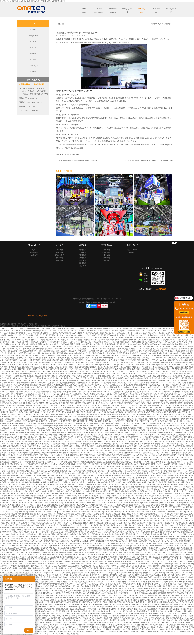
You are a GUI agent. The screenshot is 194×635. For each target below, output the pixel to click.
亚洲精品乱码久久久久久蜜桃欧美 (74, 328)
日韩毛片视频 (145, 444)
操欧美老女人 (84, 629)
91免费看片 (128, 622)
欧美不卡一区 (63, 398)
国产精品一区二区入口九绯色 (10, 503)
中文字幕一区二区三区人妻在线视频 (154, 557)
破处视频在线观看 (80, 568)
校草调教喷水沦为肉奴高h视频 (180, 401)
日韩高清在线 (17, 546)
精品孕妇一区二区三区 (86, 473)
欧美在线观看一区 (125, 480)
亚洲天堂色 (88, 570)
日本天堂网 (118, 396)
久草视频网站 (113, 557)
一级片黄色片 (95, 527)
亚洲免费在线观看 (61, 478)
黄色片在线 (144, 437)
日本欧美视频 (183, 417)
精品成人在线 (172, 616)
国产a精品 (129, 460)
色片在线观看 (86, 489)
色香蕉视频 (95, 491)
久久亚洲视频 (25, 444)
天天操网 (11, 432)
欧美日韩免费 (9, 367)
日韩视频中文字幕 (132, 421)
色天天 (92, 629)
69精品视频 (39, 439)
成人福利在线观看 (24, 514)
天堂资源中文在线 (116, 570)
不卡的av (31, 439)
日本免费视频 (168, 441)
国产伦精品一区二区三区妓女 (147, 439)
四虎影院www (40, 552)
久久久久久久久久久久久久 (138, 387)
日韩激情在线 (113, 552)
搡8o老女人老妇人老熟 (45, 446)
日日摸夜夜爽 (12, 337)
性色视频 (13, 344)
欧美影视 (92, 498)
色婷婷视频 (70, 383)
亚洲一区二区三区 (75, 518)
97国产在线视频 (175, 500)
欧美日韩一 (46, 532)
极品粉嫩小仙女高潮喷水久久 (47, 453)
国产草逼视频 (120, 437)
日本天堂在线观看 (85, 566)
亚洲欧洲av (29, 432)
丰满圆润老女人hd (28, 387)
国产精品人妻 (123, 349)
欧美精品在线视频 (6, 365)
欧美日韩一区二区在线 (110, 595)
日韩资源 (140, 525)
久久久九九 (174, 541)
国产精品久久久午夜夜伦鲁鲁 (32, 503)
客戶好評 (33, 42)
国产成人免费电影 (118, 613)
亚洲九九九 (119, 355)
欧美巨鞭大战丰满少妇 (107, 358)
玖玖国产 (182, 484)
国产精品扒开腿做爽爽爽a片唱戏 (141, 577)
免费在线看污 (119, 607)
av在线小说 (19, 392)
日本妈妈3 (165, 541)
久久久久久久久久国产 (145, 484)
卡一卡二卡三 (149, 521)
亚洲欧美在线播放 (90, 340)
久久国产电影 (176, 392)
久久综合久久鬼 (22, 342)
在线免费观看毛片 (72, 607)
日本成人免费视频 (102, 620)
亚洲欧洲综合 (78, 523)
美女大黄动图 (186, 505)
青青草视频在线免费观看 (54, 417)
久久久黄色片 (131, 586)
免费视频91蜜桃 (105, 516)
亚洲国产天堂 (88, 376)
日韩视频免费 (102, 340)
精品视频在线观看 (180, 611)
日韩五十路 (5, 444)
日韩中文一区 (45, 342)
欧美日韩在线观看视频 (57, 396)
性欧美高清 (88, 367)
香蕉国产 (3, 355)
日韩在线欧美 (85, 491)
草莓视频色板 (114, 598)
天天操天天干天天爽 (117, 496)
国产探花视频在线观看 (65, 344)
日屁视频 (187, 403)
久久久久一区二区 (32, 408)
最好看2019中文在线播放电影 (152, 498)
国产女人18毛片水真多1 (182, 394)
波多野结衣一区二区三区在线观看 (99, 455)
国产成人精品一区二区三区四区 (154, 478)
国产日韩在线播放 (78, 412)
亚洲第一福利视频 (58, 493)
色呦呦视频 (157, 577)
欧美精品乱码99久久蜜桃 (18, 371)
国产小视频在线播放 (7, 358)
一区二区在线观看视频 (162, 392)
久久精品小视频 (177, 432)
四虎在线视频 (177, 466)
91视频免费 (111, 457)
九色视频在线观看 (78, 466)
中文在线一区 (182, 491)
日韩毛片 (47, 541)
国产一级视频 (64, 507)
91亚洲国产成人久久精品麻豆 (59, 346)
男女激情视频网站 (160, 484)
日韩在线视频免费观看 (88, 462)
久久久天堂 (131, 380)
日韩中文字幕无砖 (146, 441)
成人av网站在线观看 (34, 534)
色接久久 (121, 460)
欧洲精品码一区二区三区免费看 (101, 423)
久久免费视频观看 (75, 478)
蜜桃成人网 (4, 460)
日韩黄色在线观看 (132, 543)
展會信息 (33, 72)
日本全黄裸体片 (29, 462)
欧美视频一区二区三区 (84, 493)
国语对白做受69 (99, 430)
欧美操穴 (95, 346)
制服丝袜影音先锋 (148, 579)
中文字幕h (3, 448)
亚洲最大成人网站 (84, 342)
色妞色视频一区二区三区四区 (99, 398)
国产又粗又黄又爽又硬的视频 (160, 460)
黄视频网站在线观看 (64, 389)
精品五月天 (167, 577)
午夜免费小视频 (101, 552)
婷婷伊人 (33, 430)
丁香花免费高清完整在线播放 (157, 430)
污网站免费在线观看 (103, 482)
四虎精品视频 (51, 457)
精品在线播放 (141, 331)
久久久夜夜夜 (74, 482)
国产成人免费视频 (164, 564)
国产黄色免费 (95, 371)
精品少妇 (126, 396)
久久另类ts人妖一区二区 (109, 371)
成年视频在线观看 (141, 507)
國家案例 (59, 252)
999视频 (190, 491)
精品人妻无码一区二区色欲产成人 (73, 365)
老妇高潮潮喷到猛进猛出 (124, 450)
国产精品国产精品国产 (160, 469)
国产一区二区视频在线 (97, 469)
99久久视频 (103, 616)
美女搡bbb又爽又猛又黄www (37, 437)
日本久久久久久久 (81, 505)
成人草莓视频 (61, 598)
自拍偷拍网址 (139, 450)
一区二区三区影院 (110, 417)
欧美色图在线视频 (32, 331)
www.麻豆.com (146, 353)
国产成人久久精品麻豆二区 (115, 421)
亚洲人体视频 (120, 335)
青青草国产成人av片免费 (99, 441)
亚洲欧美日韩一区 (169, 491)
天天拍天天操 (80, 514)
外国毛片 (35, 351)
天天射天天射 (130, 405)
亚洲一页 (54, 613)
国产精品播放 (119, 453)
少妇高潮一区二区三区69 (135, 374)
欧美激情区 (104, 333)
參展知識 (33, 48)
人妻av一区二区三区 (172, 546)
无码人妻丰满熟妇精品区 (18, 398)
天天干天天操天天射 (68, 627)
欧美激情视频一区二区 (82, 353)
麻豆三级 (88, 466)
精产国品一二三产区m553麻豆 (140, 618)
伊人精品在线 (63, 518)
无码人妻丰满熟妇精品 (8, 480)
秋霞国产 (81, 555)
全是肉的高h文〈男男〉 (185, 342)
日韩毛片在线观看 (44, 430)
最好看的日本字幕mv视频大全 (22, 369)
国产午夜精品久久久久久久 (85, 408)
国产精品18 (75, 462)
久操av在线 (178, 414)
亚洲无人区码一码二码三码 (93, 426)
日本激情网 (30, 441)
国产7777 (43, 398)
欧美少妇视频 (47, 360)
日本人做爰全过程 (182, 358)
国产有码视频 (5, 493)
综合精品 (160, 591)
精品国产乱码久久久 (153, 383)
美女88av (140, 607)
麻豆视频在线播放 (63, 534)
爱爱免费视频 (155, 405)
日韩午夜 (113, 566)
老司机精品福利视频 (175, 557)
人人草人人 (75, 460)
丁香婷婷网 (100, 498)
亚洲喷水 (36, 568)
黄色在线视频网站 (106, 414)
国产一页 (43, 455)
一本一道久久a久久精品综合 (65, 335)
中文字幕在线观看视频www (97, 428)
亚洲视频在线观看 (24, 385)
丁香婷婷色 (19, 358)
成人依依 (74, 611)
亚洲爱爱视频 (51, 355)
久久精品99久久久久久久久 (154, 525)
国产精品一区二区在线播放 (103, 464)
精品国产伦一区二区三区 (179, 573)
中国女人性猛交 (67, 570)
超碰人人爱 (117, 509)
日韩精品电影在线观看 (127, 588)
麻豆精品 (136, 460)
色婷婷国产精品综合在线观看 (116, 387)
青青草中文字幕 (157, 471)
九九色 (84, 480)
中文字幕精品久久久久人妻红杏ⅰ (72, 620)
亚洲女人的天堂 (89, 378)
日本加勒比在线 (81, 428)
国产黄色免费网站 (64, 460)
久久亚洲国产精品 (150, 346)
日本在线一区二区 (178, 365)
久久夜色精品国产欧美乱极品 (117, 394)
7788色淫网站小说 (85, 401)
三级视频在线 (189, 607)
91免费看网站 (117, 439)
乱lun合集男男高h (129, 340)
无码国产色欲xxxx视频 (32, 471)
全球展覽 (113, 10)
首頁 (84, 10)
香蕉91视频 (79, 337)
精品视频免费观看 (18, 423)
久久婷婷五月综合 (14, 482)
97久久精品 (34, 403)
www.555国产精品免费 (15, 566)
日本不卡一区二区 (122, 376)
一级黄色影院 (11, 471)
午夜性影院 (140, 552)
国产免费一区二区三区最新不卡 (38, 428)
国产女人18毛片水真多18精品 (14, 331)
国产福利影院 (133, 564)
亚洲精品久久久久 (169, 342)
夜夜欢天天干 (128, 462)
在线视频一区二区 (46, 408)
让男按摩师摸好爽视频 (144, 588)
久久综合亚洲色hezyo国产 (142, 625)
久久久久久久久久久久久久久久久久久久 (29, 414)
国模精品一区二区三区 (69, 342)
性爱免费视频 (104, 568)
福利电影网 (66, 441)
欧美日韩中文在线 (82, 335)
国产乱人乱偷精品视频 (66, 337)
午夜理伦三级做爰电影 (112, 546)
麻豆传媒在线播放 (185, 374)
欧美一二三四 (89, 337)
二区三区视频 (181, 575)
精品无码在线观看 (14, 355)
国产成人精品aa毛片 (20, 439)
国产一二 (95, 564)
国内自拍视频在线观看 (28, 507)
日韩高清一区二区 (172, 428)
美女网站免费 (178, 552)
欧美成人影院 (105, 584)
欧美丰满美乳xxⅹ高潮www (173, 527)
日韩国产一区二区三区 (48, 389)
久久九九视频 (67, 521)
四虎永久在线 (124, 595)
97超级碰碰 (18, 421)
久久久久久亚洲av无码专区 (165, 555)
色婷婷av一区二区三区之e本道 (59, 611)
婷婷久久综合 (48, 349)
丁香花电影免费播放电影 (73, 591)
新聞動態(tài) (142, 10)
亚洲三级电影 (73, 566)
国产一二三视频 (92, 521)
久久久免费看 (86, 509)
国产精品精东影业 (181, 566)
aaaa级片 (67, 496)
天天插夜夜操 (41, 575)
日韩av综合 (103, 349)
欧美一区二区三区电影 (39, 559)
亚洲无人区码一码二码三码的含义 (139, 410)
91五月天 (24, 539)
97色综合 (94, 602)
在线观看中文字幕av (158, 600)
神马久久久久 (113, 408)
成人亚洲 (47, 394)
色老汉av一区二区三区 (109, 365)
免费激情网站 (152, 523)
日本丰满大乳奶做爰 (142, 512)
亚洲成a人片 (151, 530)
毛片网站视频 (76, 346)
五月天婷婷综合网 (108, 412)
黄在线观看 (93, 460)
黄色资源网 (184, 627)
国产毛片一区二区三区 (40, 401)
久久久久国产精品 (20, 353)
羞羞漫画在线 (94, 419)
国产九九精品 (63, 482)
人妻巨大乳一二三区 (148, 358)
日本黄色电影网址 (73, 530)
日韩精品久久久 (49, 593)
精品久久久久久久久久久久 (177, 448)
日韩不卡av (167, 473)
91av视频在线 (29, 394)
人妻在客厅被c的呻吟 (185, 412)
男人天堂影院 (30, 555)
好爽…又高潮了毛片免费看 (132, 584)
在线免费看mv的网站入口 (60, 536)
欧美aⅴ (87, 387)
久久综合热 (53, 401)
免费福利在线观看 (53, 505)
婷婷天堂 (67, 561)
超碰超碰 (147, 455)
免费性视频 (16, 430)
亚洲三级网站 (133, 394)
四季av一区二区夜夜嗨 (11, 410)
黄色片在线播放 (54, 437)
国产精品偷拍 (139, 346)
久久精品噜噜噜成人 (54, 521)
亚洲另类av (52, 579)
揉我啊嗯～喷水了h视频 (176, 482)
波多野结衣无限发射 (164, 376)
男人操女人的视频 (115, 534)
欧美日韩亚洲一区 (57, 473)
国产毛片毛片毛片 (144, 412)
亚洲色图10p (155, 462)
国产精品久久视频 (167, 394)
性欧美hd (104, 534)
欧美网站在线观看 (159, 631)
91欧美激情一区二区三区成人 (158, 561)
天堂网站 (60, 498)
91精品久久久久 (122, 591)
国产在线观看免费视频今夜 (73, 600)
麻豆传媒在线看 (18, 521)
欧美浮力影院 (133, 493)
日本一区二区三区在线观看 (157, 482)
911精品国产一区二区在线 (30, 493)
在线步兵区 (108, 435)
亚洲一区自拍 (45, 536)
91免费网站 (188, 446)
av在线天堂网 (47, 365)
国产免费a (104, 611)
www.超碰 (12, 543)
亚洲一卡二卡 (184, 631)
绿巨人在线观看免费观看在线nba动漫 (43, 344)
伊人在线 (85, 371)
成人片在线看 (93, 369)
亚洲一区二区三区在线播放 (78, 419)
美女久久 (89, 360)
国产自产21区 (172, 380)
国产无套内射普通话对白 (132, 548)
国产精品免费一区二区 (164, 389)
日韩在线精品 (140, 496)
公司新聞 (33, 30)
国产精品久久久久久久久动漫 (128, 365)
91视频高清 (158, 441)
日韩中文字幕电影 (157, 539)
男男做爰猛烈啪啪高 (132, 505)
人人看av (10, 414)
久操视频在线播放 (49, 534)
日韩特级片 (95, 389)
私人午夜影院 (167, 437)
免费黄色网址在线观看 (161, 534)
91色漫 (17, 383)
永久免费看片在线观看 (144, 631)
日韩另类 (168, 539)
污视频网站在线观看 (35, 561)
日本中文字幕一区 (76, 378)
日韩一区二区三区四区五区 (44, 335)
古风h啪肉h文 (80, 360)
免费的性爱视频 (15, 491)
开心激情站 (167, 385)
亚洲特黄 (27, 566)
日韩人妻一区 (49, 566)
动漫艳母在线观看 (28, 355)
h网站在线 (56, 365)
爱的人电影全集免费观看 (95, 536)
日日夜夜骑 (147, 584)
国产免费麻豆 (107, 518)
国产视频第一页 (37, 566)
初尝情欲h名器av (17, 462)
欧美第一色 (89, 435)
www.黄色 (167, 487)
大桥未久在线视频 (37, 496)
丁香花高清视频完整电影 (94, 546)
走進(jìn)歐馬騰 (127, 11)
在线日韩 (167, 471)
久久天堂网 (47, 550)
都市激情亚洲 (134, 441)
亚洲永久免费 (174, 421)
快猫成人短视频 (116, 584)
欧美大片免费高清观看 (98, 362)
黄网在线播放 (137, 351)
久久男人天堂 (135, 353)
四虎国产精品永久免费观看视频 (162, 414)
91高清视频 (162, 380)
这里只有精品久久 (149, 333)
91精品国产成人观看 (7, 380)
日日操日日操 (121, 446)
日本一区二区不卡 (109, 505)
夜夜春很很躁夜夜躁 (92, 539)
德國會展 (82, 250)
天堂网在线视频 (147, 453)
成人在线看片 (45, 568)
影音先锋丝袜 (77, 374)
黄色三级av (12, 426)
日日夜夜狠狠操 (139, 475)
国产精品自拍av (144, 593)
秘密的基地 (174, 419)
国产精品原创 (93, 448)
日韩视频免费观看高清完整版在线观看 (87, 595)
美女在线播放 (136, 503)
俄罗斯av (134, 355)
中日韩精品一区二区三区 (109, 507)
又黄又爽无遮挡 (66, 421)
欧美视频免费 (100, 475)
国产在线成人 (140, 570)
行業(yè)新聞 (33, 36)
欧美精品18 (121, 505)
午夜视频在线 (34, 539)
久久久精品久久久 (121, 550)
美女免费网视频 (97, 604)
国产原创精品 (84, 405)
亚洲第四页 (4, 543)
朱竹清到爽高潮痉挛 (185, 550)
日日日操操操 (113, 616)
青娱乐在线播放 (62, 616)
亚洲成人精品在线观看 (104, 378)
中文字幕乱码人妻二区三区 (143, 609)
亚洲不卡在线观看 (127, 512)
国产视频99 (27, 349)
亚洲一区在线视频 (94, 534)
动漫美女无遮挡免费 (26, 328)
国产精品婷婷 (55, 369)
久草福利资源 (187, 392)
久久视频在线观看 (54, 471)
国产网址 (174, 464)
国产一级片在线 (27, 475)
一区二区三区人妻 (187, 378)
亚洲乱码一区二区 (184, 444)
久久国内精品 (16, 493)
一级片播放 (164, 503)
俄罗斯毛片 (5, 564)
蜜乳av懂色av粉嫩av (111, 426)
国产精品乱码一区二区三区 (54, 527)
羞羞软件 (143, 365)
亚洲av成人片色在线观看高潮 (40, 362)
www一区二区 (149, 457)
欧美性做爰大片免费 (143, 602)
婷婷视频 (109, 380)
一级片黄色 (80, 586)
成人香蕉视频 (132, 446)
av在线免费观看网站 (132, 358)
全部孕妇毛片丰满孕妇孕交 (79, 559)
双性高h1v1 (123, 478)
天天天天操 (174, 496)
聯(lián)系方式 (132, 250)
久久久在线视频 (188, 441)
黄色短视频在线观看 (91, 600)
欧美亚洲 (101, 555)
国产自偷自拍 (48, 570)
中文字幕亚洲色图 (74, 432)
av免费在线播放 (22, 453)
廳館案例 (59, 260)
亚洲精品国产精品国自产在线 (30, 410)
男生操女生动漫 (125, 351)
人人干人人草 (164, 548)
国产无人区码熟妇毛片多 (110, 367)
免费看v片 (81, 333)
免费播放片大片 (156, 385)
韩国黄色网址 (158, 423)
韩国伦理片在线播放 (59, 371)
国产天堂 (20, 471)
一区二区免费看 (23, 344)
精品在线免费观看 (45, 351)
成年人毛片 (46, 530)
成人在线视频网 (58, 410)
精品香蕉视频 (37, 550)
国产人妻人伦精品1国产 (162, 396)
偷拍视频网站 (53, 507)
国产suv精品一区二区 (47, 634)
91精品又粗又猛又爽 (37, 367)
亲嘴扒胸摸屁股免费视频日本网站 (179, 435)
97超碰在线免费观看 (172, 369)
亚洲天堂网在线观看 (94, 625)
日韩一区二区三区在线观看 (156, 331)
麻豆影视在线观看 (40, 419)
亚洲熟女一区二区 (65, 453)
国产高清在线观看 (141, 419)
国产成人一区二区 (80, 557)
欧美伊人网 (73, 616)
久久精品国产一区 (36, 484)
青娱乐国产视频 (128, 509)
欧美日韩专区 (40, 588)
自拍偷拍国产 (188, 609)
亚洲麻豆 (108, 523)
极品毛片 (159, 473)
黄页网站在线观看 (98, 374)
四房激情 (55, 450)
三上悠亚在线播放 (88, 450)
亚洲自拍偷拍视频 (88, 446)
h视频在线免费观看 (160, 588)
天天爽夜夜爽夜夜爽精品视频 (53, 584)
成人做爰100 (89, 385)
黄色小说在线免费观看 (117, 620)
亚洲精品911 (12, 362)
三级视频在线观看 (167, 566)
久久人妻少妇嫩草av (62, 487)
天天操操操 (159, 475)
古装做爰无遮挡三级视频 (51, 582)
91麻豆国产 (171, 360)
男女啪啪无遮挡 (6, 435)
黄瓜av (124, 493)
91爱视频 (119, 337)
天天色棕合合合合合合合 (137, 566)
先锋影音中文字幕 (176, 609)
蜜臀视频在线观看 (34, 512)
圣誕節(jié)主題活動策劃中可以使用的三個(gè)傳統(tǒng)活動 (151, 160)
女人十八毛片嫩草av (142, 509)
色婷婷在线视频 (144, 493)
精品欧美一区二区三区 (177, 426)
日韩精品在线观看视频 (81, 575)
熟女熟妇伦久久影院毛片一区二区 (77, 423)
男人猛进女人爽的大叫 (67, 525)
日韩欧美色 (173, 417)
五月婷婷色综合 (33, 371)
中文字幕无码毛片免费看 (53, 439)
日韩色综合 (98, 417)
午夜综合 (171, 430)
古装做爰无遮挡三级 (111, 351)
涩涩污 (183, 408)
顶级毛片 (20, 530)
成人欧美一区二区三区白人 (120, 593)
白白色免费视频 (86, 607)
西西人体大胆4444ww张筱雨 (110, 389)
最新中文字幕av (75, 446)
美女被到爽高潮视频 (24, 455)
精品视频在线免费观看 (121, 342)
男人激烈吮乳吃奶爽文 (130, 401)
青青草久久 (13, 385)
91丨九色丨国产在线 (98, 387)
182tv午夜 (56, 570)
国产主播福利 (129, 570)
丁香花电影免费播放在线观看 (45, 387)
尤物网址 (60, 387)
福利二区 (13, 412)
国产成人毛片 (70, 584)
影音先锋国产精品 (83, 602)
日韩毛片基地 (106, 439)
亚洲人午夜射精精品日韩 (69, 405)
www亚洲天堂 (82, 444)
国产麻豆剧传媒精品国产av (139, 541)
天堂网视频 (86, 432)
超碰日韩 (53, 426)
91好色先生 (183, 582)
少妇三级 (185, 460)
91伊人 (5, 432)
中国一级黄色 (154, 503)
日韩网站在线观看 (186, 353)
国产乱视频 (76, 604)
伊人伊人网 (69, 568)
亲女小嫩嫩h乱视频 (102, 629)
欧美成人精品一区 (52, 525)
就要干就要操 (186, 570)
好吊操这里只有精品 (127, 360)
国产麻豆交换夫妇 (58, 362)
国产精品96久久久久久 (49, 464)
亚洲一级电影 (15, 444)
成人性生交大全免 (15, 500)
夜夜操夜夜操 (145, 600)
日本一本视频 (121, 609)
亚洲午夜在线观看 (23, 340)
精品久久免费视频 (164, 432)
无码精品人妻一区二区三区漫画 (62, 469)
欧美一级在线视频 (51, 435)
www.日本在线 (92, 349)
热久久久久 (185, 595)
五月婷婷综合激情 (154, 516)
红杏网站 (169, 570)
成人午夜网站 (139, 428)
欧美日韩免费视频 (95, 505)
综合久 (116, 414)
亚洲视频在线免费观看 (21, 525)
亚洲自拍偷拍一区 (67, 340)
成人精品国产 (16, 387)
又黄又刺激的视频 (26, 473)
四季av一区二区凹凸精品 (76, 484)
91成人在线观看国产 (75, 426)
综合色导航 (51, 412)
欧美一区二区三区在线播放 (24, 335)
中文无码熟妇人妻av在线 (160, 618)
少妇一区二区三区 (112, 385)
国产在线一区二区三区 (28, 446)
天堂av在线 (123, 523)
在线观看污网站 (156, 355)
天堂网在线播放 (100, 337)
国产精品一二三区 (135, 349)
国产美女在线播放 (66, 557)
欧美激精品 (136, 369)
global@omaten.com (31, 110)
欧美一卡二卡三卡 (183, 462)
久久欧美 (58, 543)
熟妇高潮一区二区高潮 (145, 586)
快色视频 (38, 441)
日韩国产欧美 (104, 419)
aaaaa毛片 (185, 471)
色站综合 (105, 598)
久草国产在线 (187, 500)
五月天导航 (120, 358)
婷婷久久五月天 (13, 557)
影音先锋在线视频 (119, 518)
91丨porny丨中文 (176, 534)
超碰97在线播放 (185, 421)
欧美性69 (91, 482)
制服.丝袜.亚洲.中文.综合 (66, 514)
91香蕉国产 (114, 432)
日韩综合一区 (74, 516)
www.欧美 (113, 328)
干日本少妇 (175, 627)
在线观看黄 (155, 444)
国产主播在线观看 (148, 555)
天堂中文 (3, 566)
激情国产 (143, 543)
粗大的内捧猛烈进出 (72, 527)
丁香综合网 (81, 331)
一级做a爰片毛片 (88, 475)
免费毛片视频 (37, 349)
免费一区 (96, 367)
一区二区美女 (124, 367)
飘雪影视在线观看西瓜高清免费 (127, 536)
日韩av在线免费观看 (93, 365)
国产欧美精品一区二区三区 (175, 512)
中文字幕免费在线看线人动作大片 (143, 408)
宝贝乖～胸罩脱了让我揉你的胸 (110, 346)
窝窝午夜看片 (43, 607)
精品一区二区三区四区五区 (118, 441)
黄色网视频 (47, 480)
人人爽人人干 (154, 360)
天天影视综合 (122, 566)
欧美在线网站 (183, 616)
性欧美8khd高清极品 (179, 371)
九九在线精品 (63, 464)
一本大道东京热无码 (59, 480)
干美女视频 (82, 351)
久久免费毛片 (22, 534)
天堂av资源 (100, 450)
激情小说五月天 (159, 428)
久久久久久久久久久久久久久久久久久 (36, 546)
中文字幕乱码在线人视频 (102, 613)
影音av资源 (57, 523)
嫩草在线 (131, 478)
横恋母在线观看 (158, 573)
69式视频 (95, 478)
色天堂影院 (101, 410)
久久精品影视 (53, 398)
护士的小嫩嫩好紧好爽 (56, 625)
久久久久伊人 (122, 383)
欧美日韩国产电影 (119, 410)
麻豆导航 (188, 559)
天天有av (132, 550)
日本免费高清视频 (166, 611)
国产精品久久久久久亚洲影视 (103, 355)
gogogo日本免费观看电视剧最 (129, 385)
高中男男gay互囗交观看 (56, 383)
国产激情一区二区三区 (119, 398)
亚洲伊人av (94, 559)
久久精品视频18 (178, 607)
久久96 (73, 441)
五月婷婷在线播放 (46, 539)
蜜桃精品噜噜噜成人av (157, 568)
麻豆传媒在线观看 (19, 376)
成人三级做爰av (155, 536)
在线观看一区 (61, 455)
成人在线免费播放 (14, 539)
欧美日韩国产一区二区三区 (74, 387)
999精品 (108, 475)
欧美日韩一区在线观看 (123, 369)
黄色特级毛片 (110, 376)
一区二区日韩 (40, 355)
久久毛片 (60, 579)
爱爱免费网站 (177, 539)
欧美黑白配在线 (144, 355)
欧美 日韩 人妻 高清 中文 (88, 487)
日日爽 (14, 340)
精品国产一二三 (58, 360)
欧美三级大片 (177, 385)
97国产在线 (97, 518)
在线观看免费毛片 (41, 396)
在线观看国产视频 (41, 376)
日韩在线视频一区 (136, 457)
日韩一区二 (46, 469)
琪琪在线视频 (102, 457)
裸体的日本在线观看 (61, 446)
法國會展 (82, 258)
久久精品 (52, 616)
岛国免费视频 (32, 557)
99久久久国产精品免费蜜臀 (148, 595)
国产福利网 (61, 457)
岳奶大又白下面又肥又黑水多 (61, 394)
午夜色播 (188, 516)
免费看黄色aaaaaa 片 (115, 340)
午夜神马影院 (180, 523)
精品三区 (67, 604)
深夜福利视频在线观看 (16, 448)
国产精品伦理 (55, 342)
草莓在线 (124, 573)
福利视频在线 (38, 405)
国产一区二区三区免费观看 (33, 450)
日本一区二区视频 (155, 491)
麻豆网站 (7, 340)
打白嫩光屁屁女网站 (17, 564)
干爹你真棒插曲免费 (128, 389)
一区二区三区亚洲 (41, 346)
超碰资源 (145, 503)
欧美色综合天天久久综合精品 (84, 552)
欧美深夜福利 (86, 564)
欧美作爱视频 (158, 625)
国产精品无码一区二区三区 (173, 423)
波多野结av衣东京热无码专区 (183, 346)
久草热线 (54, 518)
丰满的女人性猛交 (119, 380)
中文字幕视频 (127, 514)
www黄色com (31, 505)
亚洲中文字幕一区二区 (98, 575)
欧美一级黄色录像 (179, 439)
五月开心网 (52, 460)
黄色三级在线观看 (181, 475)
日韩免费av (102, 460)
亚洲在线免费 (50, 598)
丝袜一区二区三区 (53, 573)
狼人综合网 (145, 385)
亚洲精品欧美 (155, 394)
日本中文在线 (52, 337)
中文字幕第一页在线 (126, 507)
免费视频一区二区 (164, 365)
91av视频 (56, 351)
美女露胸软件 (157, 584)
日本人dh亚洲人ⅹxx (50, 482)
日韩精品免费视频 (61, 419)
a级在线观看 (163, 595)
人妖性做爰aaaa (179, 480)
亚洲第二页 (130, 496)
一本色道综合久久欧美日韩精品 (162, 367)
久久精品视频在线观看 (139, 546)
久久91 (97, 396)
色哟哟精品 (90, 631)
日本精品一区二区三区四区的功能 (102, 335)
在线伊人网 (108, 342)
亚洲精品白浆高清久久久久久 (140, 342)
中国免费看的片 (108, 530)
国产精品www (134, 482)
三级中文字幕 (174, 353)
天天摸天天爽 (155, 509)
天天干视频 (94, 358)
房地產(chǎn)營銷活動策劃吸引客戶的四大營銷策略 (79, 160)
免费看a (178, 430)
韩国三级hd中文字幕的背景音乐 (14, 408)
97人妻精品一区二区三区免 (14, 555)
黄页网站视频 (89, 573)
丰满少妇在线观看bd (42, 518)
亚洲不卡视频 (39, 620)
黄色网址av (87, 374)
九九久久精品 (112, 600)
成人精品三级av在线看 (100, 618)
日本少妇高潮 (144, 394)
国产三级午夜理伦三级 (115, 362)
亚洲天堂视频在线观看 (44, 604)
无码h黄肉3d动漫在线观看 (51, 441)
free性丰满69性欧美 (56, 591)
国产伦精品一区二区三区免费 (126, 412)
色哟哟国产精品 (148, 378)
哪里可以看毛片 (23, 362)
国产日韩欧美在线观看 (181, 335)
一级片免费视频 (113, 360)
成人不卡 (19, 349)
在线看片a (173, 444)
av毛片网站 (33, 509)
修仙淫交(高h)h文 (124, 604)
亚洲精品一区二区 (176, 584)
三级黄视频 (183, 489)
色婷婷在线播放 (160, 521)
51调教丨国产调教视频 (160, 421)
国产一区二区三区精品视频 (109, 478)
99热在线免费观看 (57, 568)
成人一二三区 (144, 536)
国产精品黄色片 (185, 453)
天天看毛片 (78, 355)
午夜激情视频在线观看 (78, 609)
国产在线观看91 (174, 595)
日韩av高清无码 (173, 631)
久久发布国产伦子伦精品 (9, 532)
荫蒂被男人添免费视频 (101, 401)
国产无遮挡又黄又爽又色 (131, 444)
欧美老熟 (29, 405)
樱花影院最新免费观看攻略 (154, 487)
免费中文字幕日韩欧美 (101, 570)
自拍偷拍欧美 (154, 340)
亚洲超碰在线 (188, 355)
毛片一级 (170, 337)
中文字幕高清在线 (165, 439)
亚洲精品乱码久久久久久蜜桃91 (28, 466)
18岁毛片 (78, 588)
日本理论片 (42, 509)
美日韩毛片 (5, 412)
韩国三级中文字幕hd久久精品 (70, 450)
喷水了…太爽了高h (176, 446)
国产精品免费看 (133, 600)
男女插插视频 (135, 367)
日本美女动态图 (76, 376)
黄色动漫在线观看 (179, 600)
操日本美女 (162, 337)
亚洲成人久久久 (141, 561)
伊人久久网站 (77, 392)
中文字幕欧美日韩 (40, 475)
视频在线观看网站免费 (37, 457)
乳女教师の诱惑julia (64, 392)
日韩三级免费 (110, 450)
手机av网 (139, 478)
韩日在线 (172, 469)
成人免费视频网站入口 (157, 403)
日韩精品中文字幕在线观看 (135, 611)
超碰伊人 (112, 591)
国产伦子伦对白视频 (41, 369)
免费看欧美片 (30, 426)
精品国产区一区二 (69, 349)
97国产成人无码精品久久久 (10, 437)
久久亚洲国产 (87, 355)
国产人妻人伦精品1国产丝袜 (56, 367)
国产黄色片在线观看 (143, 532)
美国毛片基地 (150, 389)
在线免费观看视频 (152, 611)
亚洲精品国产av (154, 480)
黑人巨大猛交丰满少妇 (79, 448)
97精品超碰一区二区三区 (144, 466)
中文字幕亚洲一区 (158, 559)
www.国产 (9, 421)
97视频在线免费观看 (157, 512)
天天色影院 (60, 412)
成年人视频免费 (175, 543)
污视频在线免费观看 (164, 607)
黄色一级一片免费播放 (134, 333)
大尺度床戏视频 (131, 613)
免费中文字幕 (90, 541)
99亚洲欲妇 (43, 460)
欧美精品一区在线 (92, 514)
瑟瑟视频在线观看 (67, 437)
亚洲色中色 (74, 536)
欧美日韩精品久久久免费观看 (110, 331)
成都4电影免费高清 (174, 478)
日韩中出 (109, 410)
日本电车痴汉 (36, 444)
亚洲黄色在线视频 (17, 394)
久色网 (130, 398)
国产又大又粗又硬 (96, 512)
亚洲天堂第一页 (50, 514)
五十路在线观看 (110, 446)
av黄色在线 (105, 328)
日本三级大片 (101, 394)
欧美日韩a (122, 552)
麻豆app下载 (164, 444)
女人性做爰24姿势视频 (146, 613)
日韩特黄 (23, 437)
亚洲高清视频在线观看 (174, 403)
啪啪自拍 (64, 516)
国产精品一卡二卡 (69, 439)
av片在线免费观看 (128, 331)
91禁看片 (59, 491)
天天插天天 (111, 577)
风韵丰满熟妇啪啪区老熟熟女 (140, 559)
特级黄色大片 (144, 568)
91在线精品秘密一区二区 (81, 389)
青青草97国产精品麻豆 (39, 383)
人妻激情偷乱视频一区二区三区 (153, 369)
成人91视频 (83, 369)
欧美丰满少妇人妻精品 (174, 333)
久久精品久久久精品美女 (9, 328)
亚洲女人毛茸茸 (65, 374)
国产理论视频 (70, 625)
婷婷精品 (135, 568)
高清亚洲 (8, 376)
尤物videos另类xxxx (92, 584)
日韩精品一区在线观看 (75, 367)
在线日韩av (99, 446)
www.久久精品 (138, 455)
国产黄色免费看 (24, 532)
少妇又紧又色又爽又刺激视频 (40, 374)
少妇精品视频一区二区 (124, 625)
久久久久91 (185, 498)
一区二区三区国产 (121, 577)
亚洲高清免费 (184, 387)
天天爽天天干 (9, 383)
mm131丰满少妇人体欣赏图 (86, 457)
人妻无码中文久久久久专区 (149, 401)
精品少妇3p (34, 460)
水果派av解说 (20, 441)
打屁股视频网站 (130, 392)
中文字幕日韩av (162, 358)
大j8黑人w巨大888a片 (148, 627)
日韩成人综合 (175, 408)
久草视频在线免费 (163, 530)
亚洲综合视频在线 (71, 473)
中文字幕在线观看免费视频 (74, 532)
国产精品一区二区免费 (26, 552)
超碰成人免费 (11, 534)
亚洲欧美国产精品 (82, 362)
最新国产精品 (46, 493)
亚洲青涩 (48, 622)
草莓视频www (108, 607)
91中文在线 (38, 593)
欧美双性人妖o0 (47, 444)
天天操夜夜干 (58, 622)
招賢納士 (156, 10)
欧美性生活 (99, 561)
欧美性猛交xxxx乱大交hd (139, 432)
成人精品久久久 (28, 573)
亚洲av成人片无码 (148, 473)
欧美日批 (143, 482)
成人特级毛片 (70, 362)
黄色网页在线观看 (98, 380)
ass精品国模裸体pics (36, 435)
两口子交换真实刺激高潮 (141, 604)
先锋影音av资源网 (30, 487)
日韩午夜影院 (58, 604)
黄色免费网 (87, 478)
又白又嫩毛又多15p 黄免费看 (171, 362)
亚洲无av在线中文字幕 (156, 507)
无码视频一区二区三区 (46, 487)
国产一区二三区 (40, 573)
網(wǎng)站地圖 (41, 316)
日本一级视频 (180, 602)
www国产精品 (26, 401)
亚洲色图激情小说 (72, 634)
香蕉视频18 (101, 471)
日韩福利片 (58, 349)
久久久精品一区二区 (113, 469)
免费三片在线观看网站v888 (90, 507)
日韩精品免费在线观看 (147, 464)
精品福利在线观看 (32, 536)
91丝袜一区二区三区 (41, 600)
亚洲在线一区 (91, 410)
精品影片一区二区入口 (76, 546)
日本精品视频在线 (64, 631)
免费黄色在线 (68, 552)
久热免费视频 (126, 469)
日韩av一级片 (87, 464)
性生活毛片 (13, 389)
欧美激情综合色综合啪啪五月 (136, 335)
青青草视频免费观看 (40, 631)
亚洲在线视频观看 (143, 539)
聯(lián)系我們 (171, 11)
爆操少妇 (130, 609)
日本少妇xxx (65, 448)
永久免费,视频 (139, 500)
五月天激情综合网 (167, 620)
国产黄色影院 (178, 376)
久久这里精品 (47, 512)
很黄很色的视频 (68, 588)
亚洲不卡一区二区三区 (101, 392)
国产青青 (160, 349)
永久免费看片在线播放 (60, 385)
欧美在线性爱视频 (79, 521)
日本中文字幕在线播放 (101, 403)
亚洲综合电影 (42, 505)
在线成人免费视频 (42, 426)
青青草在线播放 (151, 337)
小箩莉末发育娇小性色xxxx (61, 489)
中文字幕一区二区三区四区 (72, 430)
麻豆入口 (117, 444)
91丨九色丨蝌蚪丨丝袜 (107, 559)
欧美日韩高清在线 (162, 344)
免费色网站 (119, 539)
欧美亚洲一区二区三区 (145, 392)
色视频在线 (96, 611)
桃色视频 (152, 344)
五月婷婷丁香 (37, 365)
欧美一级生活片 (49, 561)
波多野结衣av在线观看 (83, 503)
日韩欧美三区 (97, 627)
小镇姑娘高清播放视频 (153, 450)
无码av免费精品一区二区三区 (146, 550)
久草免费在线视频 (74, 480)
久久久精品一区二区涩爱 (170, 387)
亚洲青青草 (39, 358)
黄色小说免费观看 (73, 358)
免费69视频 (27, 351)
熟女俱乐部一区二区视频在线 (59, 376)
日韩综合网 (149, 428)
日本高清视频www (72, 380)
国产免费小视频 (118, 473)
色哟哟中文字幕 (41, 629)
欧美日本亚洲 (87, 346)
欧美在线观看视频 (132, 437)
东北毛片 (163, 360)
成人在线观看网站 (103, 593)
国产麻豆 (20, 543)
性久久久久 (185, 546)
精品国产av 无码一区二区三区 (26, 380)
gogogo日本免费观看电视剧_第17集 (120, 428)
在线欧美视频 (65, 351)
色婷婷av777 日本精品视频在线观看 (104, 383)
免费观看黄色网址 (25, 568)
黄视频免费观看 (188, 598)
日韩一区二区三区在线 (114, 471)
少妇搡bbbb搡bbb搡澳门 (59, 432)
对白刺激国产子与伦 (164, 335)
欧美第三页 (51, 509)
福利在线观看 (37, 469)
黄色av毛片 (188, 629)
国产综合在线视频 (118, 405)
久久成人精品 (78, 570)
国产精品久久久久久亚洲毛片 (85, 593)
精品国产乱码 (41, 462)
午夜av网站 (176, 487)
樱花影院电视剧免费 (41, 448)
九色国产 (23, 557)
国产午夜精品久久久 (74, 371)
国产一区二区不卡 (179, 455)
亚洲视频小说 (67, 575)
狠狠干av (125, 582)
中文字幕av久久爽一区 (117, 611)
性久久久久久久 (82, 439)
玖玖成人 (51, 419)
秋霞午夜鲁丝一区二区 (173, 598)
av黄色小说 (144, 344)
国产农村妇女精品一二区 (69, 369)
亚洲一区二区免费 (112, 555)
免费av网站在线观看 (161, 609)
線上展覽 (98, 10)
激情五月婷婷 (76, 564)
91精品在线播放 (49, 484)
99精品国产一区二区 (52, 340)
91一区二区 (41, 516)
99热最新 (23, 360)
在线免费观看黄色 (180, 525)
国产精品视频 (124, 353)
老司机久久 (162, 550)
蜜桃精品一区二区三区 (68, 331)
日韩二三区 (109, 498)
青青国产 (122, 555)
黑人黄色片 (10, 487)
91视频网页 (133, 582)
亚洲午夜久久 (76, 618)
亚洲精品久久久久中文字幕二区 (161, 518)
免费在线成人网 (33, 337)
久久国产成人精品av (106, 444)
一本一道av (24, 435)
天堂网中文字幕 (80, 344)
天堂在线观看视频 (10, 516)
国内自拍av (27, 365)
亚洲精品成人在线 (167, 602)
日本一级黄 (8, 439)
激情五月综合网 (170, 593)
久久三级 (157, 466)
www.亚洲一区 (99, 376)
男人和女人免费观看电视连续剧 (44, 392)
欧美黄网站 (53, 631)
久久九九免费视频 (132, 344)
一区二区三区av (72, 396)
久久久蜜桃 (177, 441)
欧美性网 (184, 536)
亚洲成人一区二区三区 (117, 333)
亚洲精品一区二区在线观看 (160, 604)
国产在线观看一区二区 (107, 521)
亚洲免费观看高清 (93, 414)
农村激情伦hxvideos (154, 575)
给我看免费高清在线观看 (27, 516)
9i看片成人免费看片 (165, 346)
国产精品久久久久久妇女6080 (152, 629)
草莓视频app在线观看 (18, 428)
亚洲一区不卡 (29, 530)
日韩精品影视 (56, 430)
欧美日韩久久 (11, 498)
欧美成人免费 (175, 548)
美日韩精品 (164, 401)
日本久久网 (186, 389)
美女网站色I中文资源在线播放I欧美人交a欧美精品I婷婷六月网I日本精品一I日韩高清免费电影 (33, 1)
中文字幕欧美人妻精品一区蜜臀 (72, 573)
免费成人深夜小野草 (14, 351)
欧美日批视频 (24, 403)
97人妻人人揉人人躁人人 (163, 453)
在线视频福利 (48, 595)
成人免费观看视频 (126, 598)
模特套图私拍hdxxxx (93, 412)
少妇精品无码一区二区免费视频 (75, 417)
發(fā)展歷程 (34, 252)
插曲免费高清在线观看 (127, 616)
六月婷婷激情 (59, 423)
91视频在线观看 (147, 534)
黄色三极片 (161, 333)
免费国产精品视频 (48, 491)
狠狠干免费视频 (83, 512)
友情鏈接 (31, 315)
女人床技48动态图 (77, 435)
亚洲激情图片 (137, 629)
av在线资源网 (125, 546)
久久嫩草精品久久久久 (170, 582)
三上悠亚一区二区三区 (173, 507)
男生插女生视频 (163, 543)
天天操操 (116, 378)
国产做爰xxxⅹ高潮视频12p (50, 421)
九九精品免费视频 (14, 634)
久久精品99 (43, 611)
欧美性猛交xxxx (136, 396)
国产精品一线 (100, 385)
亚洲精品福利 (123, 575)
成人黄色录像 (167, 466)
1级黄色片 (105, 591)
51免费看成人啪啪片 (84, 627)
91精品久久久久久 (130, 471)
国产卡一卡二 (16, 523)
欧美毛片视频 (174, 489)
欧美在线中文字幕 (178, 577)
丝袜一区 (165, 426)
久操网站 (55, 550)
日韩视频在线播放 (70, 579)
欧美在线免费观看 (30, 543)
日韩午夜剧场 (103, 602)
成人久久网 (11, 396)
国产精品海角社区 (136, 521)
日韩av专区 (132, 371)
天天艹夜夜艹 (47, 410)
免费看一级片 (87, 518)
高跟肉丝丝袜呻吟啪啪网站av (31, 482)
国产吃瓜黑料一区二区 (46, 543)
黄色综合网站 (123, 579)
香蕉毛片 (17, 464)
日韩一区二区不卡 (73, 598)
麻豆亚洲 (121, 586)
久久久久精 (80, 584)
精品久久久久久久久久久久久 (114, 532)
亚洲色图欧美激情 (78, 631)
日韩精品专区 (71, 444)
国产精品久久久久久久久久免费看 (182, 561)
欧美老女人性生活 (178, 564)
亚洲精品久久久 (56, 541)
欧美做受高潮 (99, 435)
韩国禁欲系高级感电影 (117, 602)
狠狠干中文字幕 (124, 408)
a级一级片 (13, 552)
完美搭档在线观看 (171, 374)
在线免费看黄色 (60, 444)
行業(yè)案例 (59, 255)
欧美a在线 (16, 435)
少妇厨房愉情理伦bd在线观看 (110, 514)
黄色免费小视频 (42, 616)
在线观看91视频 (46, 548)
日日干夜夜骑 (87, 430)
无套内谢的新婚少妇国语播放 (131, 527)
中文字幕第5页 (141, 417)
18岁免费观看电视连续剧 (143, 398)
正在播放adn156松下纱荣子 (54, 496)
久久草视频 (20, 432)
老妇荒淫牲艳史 (85, 380)
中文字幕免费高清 (187, 521)
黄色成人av (83, 482)
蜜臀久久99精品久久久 (42, 473)
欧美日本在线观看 (34, 353)
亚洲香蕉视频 (179, 509)
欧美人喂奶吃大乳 (47, 466)
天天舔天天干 (114, 631)
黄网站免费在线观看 (138, 430)
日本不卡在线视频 (173, 378)
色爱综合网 (145, 403)
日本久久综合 (92, 609)
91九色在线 (131, 552)
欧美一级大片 (180, 559)
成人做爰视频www (117, 392)
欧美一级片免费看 (133, 423)
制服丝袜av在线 (133, 464)
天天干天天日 (163, 489)
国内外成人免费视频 (140, 622)
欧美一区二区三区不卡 (135, 620)
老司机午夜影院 (84, 616)
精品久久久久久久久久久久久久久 (62, 428)
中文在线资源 (43, 591)
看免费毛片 (33, 453)
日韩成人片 (138, 426)
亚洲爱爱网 (11, 349)
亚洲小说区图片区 (167, 509)
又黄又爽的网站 (92, 555)
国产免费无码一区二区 (103, 484)
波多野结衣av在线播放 (8, 466)
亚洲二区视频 (163, 417)
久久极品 (171, 358)
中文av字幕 (18, 365)
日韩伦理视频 (71, 613)
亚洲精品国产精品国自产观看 (122, 516)
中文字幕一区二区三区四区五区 (84, 453)
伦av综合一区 (87, 392)
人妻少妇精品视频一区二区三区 (75, 622)
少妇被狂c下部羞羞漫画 (83, 437)
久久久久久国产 (166, 405)
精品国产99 (42, 564)
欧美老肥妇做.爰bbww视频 (170, 505)
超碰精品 (159, 527)
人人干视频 (5, 344)
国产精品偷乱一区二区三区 (22, 550)
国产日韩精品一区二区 (99, 489)
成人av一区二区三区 (10, 512)
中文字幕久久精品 (116, 419)
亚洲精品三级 (79, 539)
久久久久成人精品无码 (133, 473)
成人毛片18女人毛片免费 (139, 491)
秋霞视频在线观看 (100, 360)
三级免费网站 (78, 394)
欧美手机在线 (126, 568)
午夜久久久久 (157, 342)
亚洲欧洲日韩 (90, 620)
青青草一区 (123, 371)
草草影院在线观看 (40, 498)
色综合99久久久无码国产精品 (161, 455)
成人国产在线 (189, 423)
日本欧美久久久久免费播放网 (100, 405)
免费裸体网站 (61, 593)
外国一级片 (136, 557)
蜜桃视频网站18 (188, 410)
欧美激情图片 (153, 622)
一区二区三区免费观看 (62, 466)
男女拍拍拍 (177, 389)
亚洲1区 (35, 577)
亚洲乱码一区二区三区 (65, 355)
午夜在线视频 (87, 403)
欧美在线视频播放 (176, 618)
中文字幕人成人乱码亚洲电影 (155, 616)
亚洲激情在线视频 (93, 331)
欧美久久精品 (70, 493)
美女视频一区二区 (119, 423)
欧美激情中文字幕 (143, 414)
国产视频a (100, 351)
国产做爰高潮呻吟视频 (22, 559)
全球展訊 (33, 54)
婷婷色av (160, 523)
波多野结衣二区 (37, 480)
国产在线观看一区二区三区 (60, 618)
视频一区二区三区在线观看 (92, 543)
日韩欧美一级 (67, 523)
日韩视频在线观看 (98, 353)
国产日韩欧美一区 (144, 471)
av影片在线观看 (61, 484)
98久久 (167, 573)
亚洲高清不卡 (112, 349)
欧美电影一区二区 (9, 342)
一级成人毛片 (133, 383)
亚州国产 (176, 570)
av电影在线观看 (122, 525)
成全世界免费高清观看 (25, 498)
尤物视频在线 (178, 437)
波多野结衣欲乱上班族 (127, 631)
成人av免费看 (29, 358)
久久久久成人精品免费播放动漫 (149, 446)
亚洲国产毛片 (83, 498)
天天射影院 (149, 552)
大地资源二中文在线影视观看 (175, 351)
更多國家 (82, 266)
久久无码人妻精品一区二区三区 (133, 489)
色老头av (127, 355)
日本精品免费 (62, 426)
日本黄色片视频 (15, 489)
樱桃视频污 (74, 487)
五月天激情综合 (99, 493)
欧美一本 (82, 536)
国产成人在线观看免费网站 (72, 543)
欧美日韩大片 (81, 625)
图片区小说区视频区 (22, 367)
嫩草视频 (102, 600)
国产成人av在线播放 (93, 344)
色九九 (113, 625)
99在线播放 (185, 349)
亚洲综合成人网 (155, 541)
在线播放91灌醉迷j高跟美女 (68, 401)
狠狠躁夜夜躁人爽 (57, 532)
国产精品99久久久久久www (51, 328)
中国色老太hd (51, 564)
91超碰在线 (7, 369)
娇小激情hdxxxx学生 (47, 378)
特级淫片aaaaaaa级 (82, 577)
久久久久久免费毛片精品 (68, 512)
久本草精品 (94, 616)
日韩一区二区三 (6, 374)
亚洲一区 (115, 523)
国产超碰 (175, 453)
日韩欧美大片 (61, 358)
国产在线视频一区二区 (106, 369)
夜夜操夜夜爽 (47, 353)
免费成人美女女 (68, 471)
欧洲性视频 (181, 344)
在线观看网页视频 (167, 480)
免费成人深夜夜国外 (76, 385)
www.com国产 (70, 577)
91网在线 (4, 426)
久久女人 (175, 473)
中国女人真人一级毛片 (80, 496)
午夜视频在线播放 (37, 609)
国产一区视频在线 (122, 457)
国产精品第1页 (45, 371)
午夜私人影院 (112, 460)
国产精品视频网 (95, 439)
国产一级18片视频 (29, 500)
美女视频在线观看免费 (8, 561)
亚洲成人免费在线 (61, 566)
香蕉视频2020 (86, 530)
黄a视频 (8, 550)
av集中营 (108, 430)
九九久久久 (36, 478)
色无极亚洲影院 (89, 394)
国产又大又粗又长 (154, 582)
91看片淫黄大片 (18, 378)
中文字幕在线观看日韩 (172, 349)
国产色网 (105, 344)
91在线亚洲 (25, 430)
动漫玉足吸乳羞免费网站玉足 (153, 351)
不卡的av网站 (163, 514)
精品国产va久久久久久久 (42, 489)
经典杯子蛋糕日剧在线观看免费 (17, 509)
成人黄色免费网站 (134, 573)
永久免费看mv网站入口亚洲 (115, 561)
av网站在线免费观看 (134, 555)
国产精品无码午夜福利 (74, 500)
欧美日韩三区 (36, 523)
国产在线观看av (109, 466)
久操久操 (142, 383)
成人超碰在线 (99, 421)
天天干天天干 (25, 383)
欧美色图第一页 (33, 398)
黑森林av (90, 396)
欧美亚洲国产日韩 (160, 552)
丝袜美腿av (125, 491)
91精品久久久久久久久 (163, 371)
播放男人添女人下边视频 (100, 432)
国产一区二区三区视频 (61, 548)
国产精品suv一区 (123, 417)
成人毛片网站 (128, 337)
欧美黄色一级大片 (173, 521)
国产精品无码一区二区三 (131, 534)
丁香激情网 (10, 469)
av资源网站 (11, 453)
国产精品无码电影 (84, 611)
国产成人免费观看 (92, 333)
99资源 (6, 489)
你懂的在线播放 (23, 412)
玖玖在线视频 (115, 568)
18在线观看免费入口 (169, 450)
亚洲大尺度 (120, 466)
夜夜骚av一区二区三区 (59, 546)
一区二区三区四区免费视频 (76, 414)
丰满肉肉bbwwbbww (54, 462)
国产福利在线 (70, 360)
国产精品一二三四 (120, 435)
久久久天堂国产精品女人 (68, 333)
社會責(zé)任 (33, 66)
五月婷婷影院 (112, 575)
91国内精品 (66, 462)
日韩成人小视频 (130, 539)
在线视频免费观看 (62, 609)
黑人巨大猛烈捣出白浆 (101, 566)
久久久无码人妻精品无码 (94, 532)
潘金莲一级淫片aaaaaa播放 (48, 403)
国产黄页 (44, 471)
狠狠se (27, 480)
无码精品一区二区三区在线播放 (15, 417)
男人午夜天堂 (28, 570)
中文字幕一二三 (116, 548)
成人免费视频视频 (28, 518)
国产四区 (75, 629)
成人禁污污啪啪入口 (126, 426)
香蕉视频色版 (129, 362)
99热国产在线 (97, 607)
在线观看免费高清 (157, 593)
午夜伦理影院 (169, 629)
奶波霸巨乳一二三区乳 (105, 453)
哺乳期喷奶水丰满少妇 (142, 462)
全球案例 (59, 250)
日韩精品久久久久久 (160, 398)
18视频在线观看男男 (22, 496)
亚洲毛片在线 (94, 496)
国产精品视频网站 (141, 360)
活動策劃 (33, 60)
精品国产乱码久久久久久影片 (50, 627)
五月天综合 (84, 460)
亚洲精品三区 (52, 629)
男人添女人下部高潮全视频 (50, 331)
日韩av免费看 (145, 367)
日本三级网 (16, 518)
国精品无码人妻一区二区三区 (102, 503)
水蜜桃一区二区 (102, 462)
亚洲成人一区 (130, 561)
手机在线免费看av (13, 475)
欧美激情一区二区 (73, 509)
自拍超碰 (3, 414)
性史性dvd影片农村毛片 (150, 548)
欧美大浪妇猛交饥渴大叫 (109, 480)
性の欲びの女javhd (177, 530)
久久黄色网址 (47, 523)
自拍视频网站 (173, 484)
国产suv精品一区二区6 (128, 414)
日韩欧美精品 (14, 446)
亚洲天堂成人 (98, 466)
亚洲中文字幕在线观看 (112, 512)
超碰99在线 (40, 527)
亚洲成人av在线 (93, 480)
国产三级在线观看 (62, 378)
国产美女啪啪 (172, 550)
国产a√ (2, 376)
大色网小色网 (11, 455)
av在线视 (170, 331)
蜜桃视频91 (47, 450)
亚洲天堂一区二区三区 (23, 469)
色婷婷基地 (49, 423)
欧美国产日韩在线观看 (78, 534)
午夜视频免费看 (168, 410)
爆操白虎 (37, 328)
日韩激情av (123, 564)
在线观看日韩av (44, 613)
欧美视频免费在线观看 (174, 568)
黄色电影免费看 (22, 457)
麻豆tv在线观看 (93, 568)
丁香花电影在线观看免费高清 (55, 414)
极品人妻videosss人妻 (140, 480)
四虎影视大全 (92, 471)
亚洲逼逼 (35, 634)
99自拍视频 (78, 340)
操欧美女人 (140, 389)
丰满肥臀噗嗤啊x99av (58, 530)
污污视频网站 (99, 588)
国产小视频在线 (50, 358)
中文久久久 (124, 618)
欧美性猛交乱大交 (15, 450)
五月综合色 (39, 394)
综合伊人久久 (71, 457)
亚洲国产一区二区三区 (103, 573)
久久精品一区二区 (67, 582)
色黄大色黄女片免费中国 (44, 602)
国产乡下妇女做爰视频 (122, 503)
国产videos (123, 378)
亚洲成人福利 (180, 367)
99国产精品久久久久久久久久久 (31, 541)
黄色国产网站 (176, 471)
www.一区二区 (53, 333)
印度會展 (82, 260)
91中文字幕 (82, 396)
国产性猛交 (13, 514)
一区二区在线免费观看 (163, 457)
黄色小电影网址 (64, 435)
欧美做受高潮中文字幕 (160, 353)
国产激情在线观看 (115, 462)
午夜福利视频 (152, 365)
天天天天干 (111, 337)
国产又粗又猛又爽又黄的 (26, 396)
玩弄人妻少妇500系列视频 (53, 503)
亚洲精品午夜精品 (157, 493)
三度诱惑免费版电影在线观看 (170, 340)
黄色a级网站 (4, 552)
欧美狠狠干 (63, 403)
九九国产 (10, 335)
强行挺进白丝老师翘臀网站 (172, 355)
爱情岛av (89, 613)
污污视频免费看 (79, 421)
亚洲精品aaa (151, 335)
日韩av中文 (133, 595)
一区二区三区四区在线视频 (171, 383)
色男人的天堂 (130, 466)
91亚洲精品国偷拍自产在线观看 (14, 333)
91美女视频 (11, 530)
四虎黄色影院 (8, 575)
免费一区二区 (128, 346)
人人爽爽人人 (61, 509)
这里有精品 (85, 358)
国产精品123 (74, 548)
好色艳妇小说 (144, 518)
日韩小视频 (85, 527)
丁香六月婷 (70, 593)
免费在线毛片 (93, 444)
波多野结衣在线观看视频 (124, 530)
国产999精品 (22, 512)
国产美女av (85, 598)
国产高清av (76, 489)
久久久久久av (130, 532)
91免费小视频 (152, 376)
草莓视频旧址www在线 (172, 498)
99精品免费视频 (151, 489)
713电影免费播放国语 (83, 383)
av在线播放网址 (24, 460)
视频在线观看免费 (114, 489)
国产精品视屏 (57, 555)
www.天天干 (91, 351)
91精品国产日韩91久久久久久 (75, 410)
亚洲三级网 (89, 421)
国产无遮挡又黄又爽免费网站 (161, 532)
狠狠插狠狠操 (187, 362)
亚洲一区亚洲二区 (82, 441)
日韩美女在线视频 (153, 566)
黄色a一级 (186, 385)
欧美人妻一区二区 (139, 514)
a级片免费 (55, 374)
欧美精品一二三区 (63, 564)
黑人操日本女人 (69, 503)
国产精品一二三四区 (32, 378)
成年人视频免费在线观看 (32, 421)
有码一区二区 (104, 496)
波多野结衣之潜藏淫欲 (53, 588)
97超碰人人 (13, 460)
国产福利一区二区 (101, 631)
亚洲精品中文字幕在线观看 (154, 374)
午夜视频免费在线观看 (138, 376)
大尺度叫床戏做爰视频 (98, 577)
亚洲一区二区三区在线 (51, 405)
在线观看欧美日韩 (180, 337)
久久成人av (28, 392)
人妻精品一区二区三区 (56, 380)
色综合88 (159, 464)
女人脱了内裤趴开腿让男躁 (78, 398)
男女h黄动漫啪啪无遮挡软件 (144, 328)
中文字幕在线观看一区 (107, 448)
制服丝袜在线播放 (47, 478)
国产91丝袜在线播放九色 (16, 536)
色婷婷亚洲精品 (10, 419)
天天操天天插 (22, 561)
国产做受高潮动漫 (149, 349)
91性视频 (177, 493)
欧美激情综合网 (154, 387)
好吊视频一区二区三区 (168, 462)
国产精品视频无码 (74, 403)
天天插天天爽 (129, 419)
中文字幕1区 (5, 523)
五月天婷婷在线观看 (125, 328)
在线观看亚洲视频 (54, 475)
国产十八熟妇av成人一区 (165, 579)
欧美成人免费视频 (140, 598)
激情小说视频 (157, 410)
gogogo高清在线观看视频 (35, 423)
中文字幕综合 (164, 419)
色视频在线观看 (116, 401)
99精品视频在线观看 (37, 525)
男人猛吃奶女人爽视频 (21, 374)
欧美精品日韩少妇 (106, 396)
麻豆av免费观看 (139, 337)
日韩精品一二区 (146, 423)
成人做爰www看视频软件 (69, 550)
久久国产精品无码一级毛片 (141, 469)
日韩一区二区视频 (37, 340)
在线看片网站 (169, 523)
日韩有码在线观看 (154, 437)
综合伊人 (190, 371)
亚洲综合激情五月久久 (23, 478)
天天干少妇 (19, 487)
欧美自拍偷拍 (176, 460)
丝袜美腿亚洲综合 (34, 360)
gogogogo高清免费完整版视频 (36, 333)
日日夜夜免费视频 (93, 328)
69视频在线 (56, 620)
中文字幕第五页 (142, 340)
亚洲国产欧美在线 (139, 530)
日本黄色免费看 (87, 588)
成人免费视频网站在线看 (171, 536)
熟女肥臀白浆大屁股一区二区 (178, 398)
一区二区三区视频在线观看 (150, 505)
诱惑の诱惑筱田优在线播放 (97, 557)
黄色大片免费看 (160, 378)
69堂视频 (169, 600)
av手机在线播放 (140, 362)
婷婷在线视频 (177, 396)
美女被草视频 (154, 419)
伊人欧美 (173, 344)
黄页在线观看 (99, 523)
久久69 (115, 604)
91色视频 (90, 417)
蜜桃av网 (88, 586)
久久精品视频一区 (112, 353)
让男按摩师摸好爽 (17, 346)
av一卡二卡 (51, 455)
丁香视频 (62, 500)
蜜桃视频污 (38, 570)
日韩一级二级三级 (64, 629)
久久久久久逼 (43, 380)
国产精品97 (22, 337)
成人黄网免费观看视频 (36, 417)
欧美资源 (180, 516)
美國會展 (82, 252)
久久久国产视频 (80, 471)
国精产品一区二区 (179, 532)
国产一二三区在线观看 (156, 598)
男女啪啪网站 (152, 417)
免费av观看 (131, 435)
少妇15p (55, 512)
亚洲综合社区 (30, 346)
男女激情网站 (148, 396)
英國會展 (82, 255)
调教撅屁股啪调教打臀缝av (15, 405)
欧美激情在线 (169, 475)
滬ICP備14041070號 (114, 299)
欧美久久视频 (124, 432)
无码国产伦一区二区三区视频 (48, 557)
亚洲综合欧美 (34, 342)
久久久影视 (29, 448)
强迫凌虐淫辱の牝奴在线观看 (120, 629)
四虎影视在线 (131, 602)
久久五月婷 (34, 627)
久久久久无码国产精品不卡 (31, 464)
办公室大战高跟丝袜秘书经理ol (114, 543)
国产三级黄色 (189, 432)
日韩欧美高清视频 (134, 378)
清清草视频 (104, 564)
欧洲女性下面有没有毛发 (121, 430)
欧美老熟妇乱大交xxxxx (145, 371)
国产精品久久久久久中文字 (164, 328)
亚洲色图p (30, 376)
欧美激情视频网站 (185, 541)
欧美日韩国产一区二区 (109, 579)
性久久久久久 (9, 496)
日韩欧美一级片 (145, 421)
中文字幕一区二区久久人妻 (115, 374)
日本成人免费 (88, 523)
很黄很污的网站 (104, 487)
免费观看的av (26, 523)
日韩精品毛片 (26, 634)
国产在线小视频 (116, 487)
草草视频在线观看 (135, 579)
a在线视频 (165, 446)
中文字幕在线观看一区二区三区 (23, 527)
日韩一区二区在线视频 (25, 419)
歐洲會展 (82, 263)
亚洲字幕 (48, 620)
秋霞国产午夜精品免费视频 (42, 385)
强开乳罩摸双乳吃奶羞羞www (63, 353)
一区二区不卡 (17, 570)
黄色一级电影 (110, 536)
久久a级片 (180, 586)
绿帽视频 (74, 351)
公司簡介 (34, 250)
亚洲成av (18, 573)
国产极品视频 (82, 349)
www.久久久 (52, 498)
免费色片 (43, 337)
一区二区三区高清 (143, 435)
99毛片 (3, 349)
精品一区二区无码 (162, 408)
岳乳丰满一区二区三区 (152, 620)
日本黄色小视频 (101, 408)
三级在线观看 (156, 412)
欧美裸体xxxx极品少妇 (41, 432)
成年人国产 (120, 448)
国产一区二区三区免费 (158, 435)
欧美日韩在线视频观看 (137, 591)
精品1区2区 (152, 432)
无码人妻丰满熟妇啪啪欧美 (89, 548)
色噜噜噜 (178, 410)
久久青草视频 (143, 582)
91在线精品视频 (97, 342)
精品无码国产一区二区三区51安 (166, 613)
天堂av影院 (187, 539)
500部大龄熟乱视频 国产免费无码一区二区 (125, 403)
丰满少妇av (116, 573)
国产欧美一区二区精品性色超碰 (102, 550)
